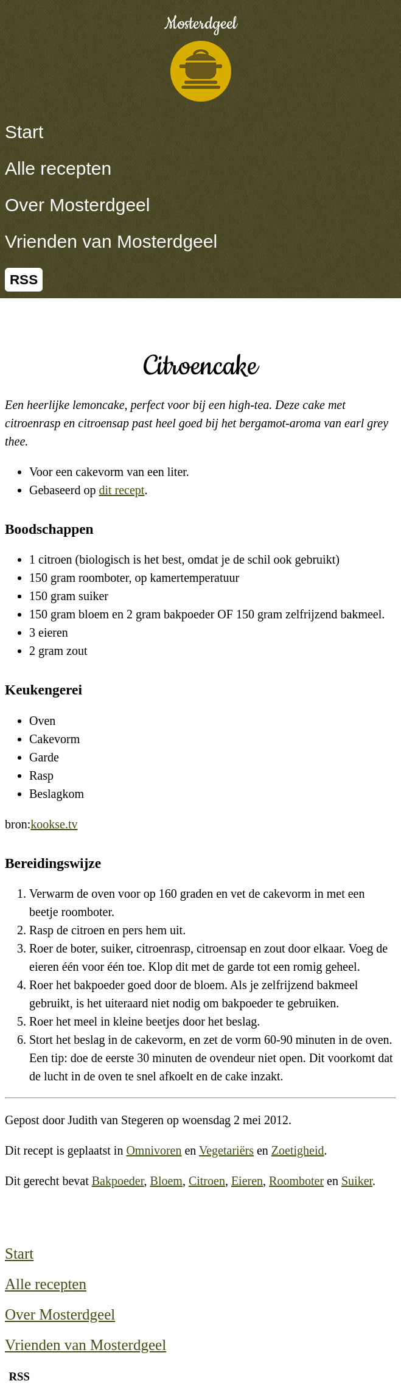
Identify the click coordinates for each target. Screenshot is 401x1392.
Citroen (207, 1180)
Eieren (247, 1180)
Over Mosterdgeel (77, 205)
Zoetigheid (297, 1150)
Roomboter (296, 1180)
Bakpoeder (118, 1180)
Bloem (166, 1180)
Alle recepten (58, 168)
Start (24, 132)
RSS (24, 279)
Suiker (356, 1180)
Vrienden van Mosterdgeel (111, 241)
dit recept (121, 490)
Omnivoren (153, 1150)
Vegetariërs (226, 1150)
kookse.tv (53, 824)
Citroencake (200, 366)
